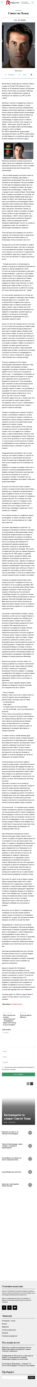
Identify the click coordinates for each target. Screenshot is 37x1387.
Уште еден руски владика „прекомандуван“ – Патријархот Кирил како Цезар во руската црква (9, 1020)
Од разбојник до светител (11, 1172)
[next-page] (31, 1083)
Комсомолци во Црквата (26, 1016)
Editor (5, 1122)
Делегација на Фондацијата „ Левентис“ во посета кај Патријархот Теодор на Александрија (18, 1364)
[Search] (31, 1377)
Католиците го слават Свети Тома (17, 1116)
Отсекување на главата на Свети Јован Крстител (11, 1159)
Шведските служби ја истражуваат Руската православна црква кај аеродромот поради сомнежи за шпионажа (16, 1349)
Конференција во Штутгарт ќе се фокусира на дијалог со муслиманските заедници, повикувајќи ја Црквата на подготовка (17, 1357)
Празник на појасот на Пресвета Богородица (10, 1133)
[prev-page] (28, 1083)
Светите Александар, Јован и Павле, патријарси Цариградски (12, 1146)
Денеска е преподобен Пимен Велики (10, 1185)
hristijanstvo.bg (16, 1004)
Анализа (18, 10)
